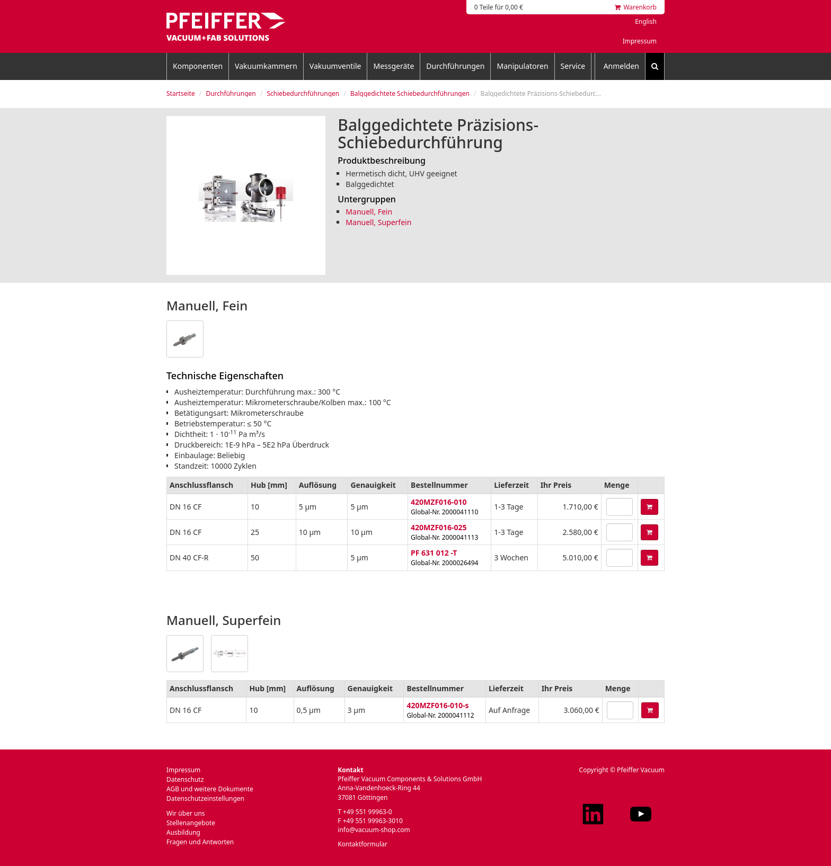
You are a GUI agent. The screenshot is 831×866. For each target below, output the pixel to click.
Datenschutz (185, 779)
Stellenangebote (190, 822)
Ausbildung (183, 832)
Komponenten (198, 66)
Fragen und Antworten (200, 841)
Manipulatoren (522, 66)
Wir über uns (185, 813)
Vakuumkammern (266, 66)
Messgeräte (393, 66)
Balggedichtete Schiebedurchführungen (410, 93)
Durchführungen (455, 66)
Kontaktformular (362, 844)
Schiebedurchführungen (303, 93)
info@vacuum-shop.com (374, 829)
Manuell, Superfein (378, 222)
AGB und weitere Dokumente (209, 788)
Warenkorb (636, 7)
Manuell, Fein (369, 212)
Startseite (180, 93)
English (646, 21)
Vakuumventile (335, 66)
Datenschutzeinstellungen (205, 798)
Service (573, 66)
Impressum (640, 41)
